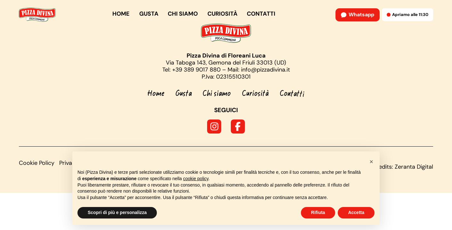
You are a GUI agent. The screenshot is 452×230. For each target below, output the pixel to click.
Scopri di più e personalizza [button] (117, 212)
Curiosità (222, 13)
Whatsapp (357, 14)
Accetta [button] (356, 212)
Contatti (261, 13)
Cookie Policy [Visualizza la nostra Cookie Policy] (36, 162)
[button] (371, 162)
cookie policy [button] (195, 178)
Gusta (148, 13)
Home (121, 13)
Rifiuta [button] (318, 212)
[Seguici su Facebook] (238, 126)
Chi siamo (183, 13)
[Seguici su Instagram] (214, 126)
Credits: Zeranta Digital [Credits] (402, 166)
